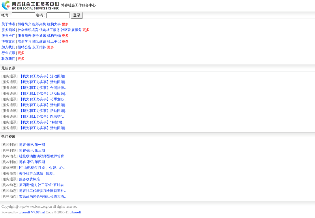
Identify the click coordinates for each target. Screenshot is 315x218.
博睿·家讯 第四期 (32, 162)
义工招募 (39, 47)
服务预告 (24, 36)
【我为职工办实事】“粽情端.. (41, 122)
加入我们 (8, 47)
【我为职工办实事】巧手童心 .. (43, 99)
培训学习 (24, 41)
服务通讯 (39, 36)
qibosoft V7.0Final (32, 212)
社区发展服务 (71, 30)
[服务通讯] (9, 76)
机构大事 (54, 24)
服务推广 (8, 36)
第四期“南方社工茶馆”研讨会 (41, 185)
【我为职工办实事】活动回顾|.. (42, 76)
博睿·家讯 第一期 (32, 145)
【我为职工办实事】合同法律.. (42, 88)
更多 (65, 24)
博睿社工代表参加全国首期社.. (42, 191)
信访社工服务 (49, 30)
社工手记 (54, 41)
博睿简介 (24, 24)
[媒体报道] (9, 168)
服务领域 (8, 30)
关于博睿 (8, 24)
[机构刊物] (9, 145)
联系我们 (8, 59)
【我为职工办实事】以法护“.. (41, 116)
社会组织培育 (28, 30)
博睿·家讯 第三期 (32, 150)
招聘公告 (24, 47)
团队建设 (39, 41)
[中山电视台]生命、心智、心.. (42, 168)
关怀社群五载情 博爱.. (37, 173)
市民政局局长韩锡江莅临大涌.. (42, 196)
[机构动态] (9, 156)
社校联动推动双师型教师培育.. (42, 156)
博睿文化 (8, 41)
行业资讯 (8, 53)
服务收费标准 (29, 179)
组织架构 (39, 24)
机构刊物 (54, 36)
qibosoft (75, 212)
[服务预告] (9, 173)
